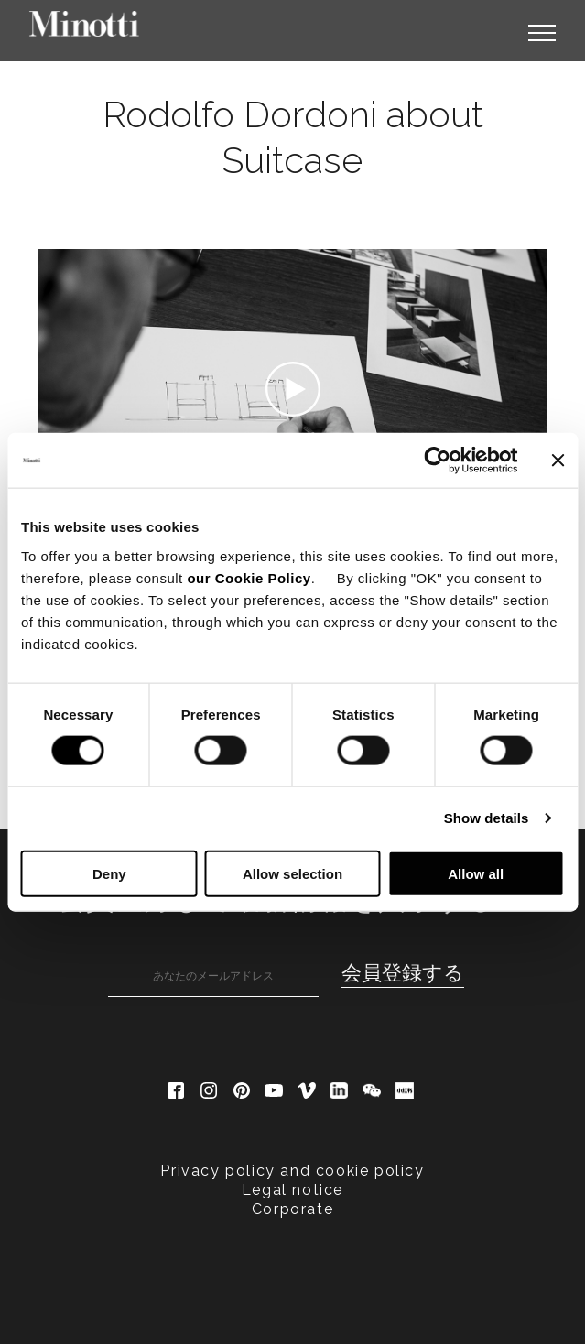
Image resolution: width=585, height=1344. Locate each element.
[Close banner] (557, 460)
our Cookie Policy (248, 577)
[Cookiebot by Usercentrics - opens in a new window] (437, 460)
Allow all (476, 873)
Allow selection (292, 873)
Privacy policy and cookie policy (292, 1170)
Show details (486, 818)
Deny (109, 873)
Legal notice (292, 1189)
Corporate (292, 1209)
